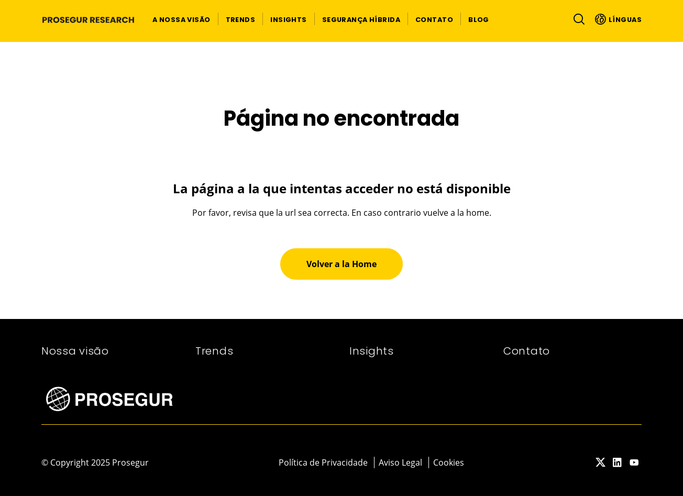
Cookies (448, 462)
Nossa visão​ (75, 351)
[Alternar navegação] (577, 19)
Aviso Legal (400, 462)
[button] (181, 18)
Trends (214, 351)
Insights (371, 351)
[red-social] (600, 463)
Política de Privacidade (323, 462)
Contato (526, 351)
